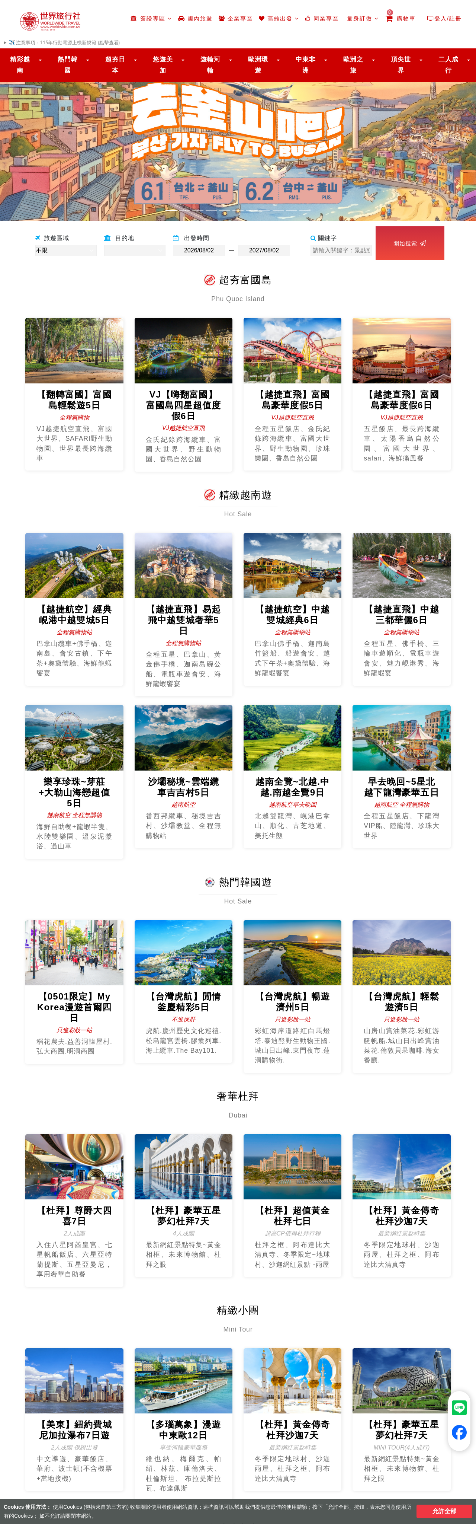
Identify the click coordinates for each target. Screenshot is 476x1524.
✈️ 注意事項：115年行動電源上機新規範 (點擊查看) (64, 42)
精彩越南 (20, 65)
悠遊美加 (163, 65)
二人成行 (448, 65)
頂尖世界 (401, 65)
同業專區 (321, 18)
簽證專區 (151, 18)
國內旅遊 (195, 18)
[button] (35, 136)
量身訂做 (362, 18)
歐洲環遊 (258, 65)
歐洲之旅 (353, 65)
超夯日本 (115, 65)
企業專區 (236, 18)
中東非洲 (306, 65)
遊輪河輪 (210, 65)
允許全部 (444, 1511)
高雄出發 (279, 18)
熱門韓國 (68, 65)
